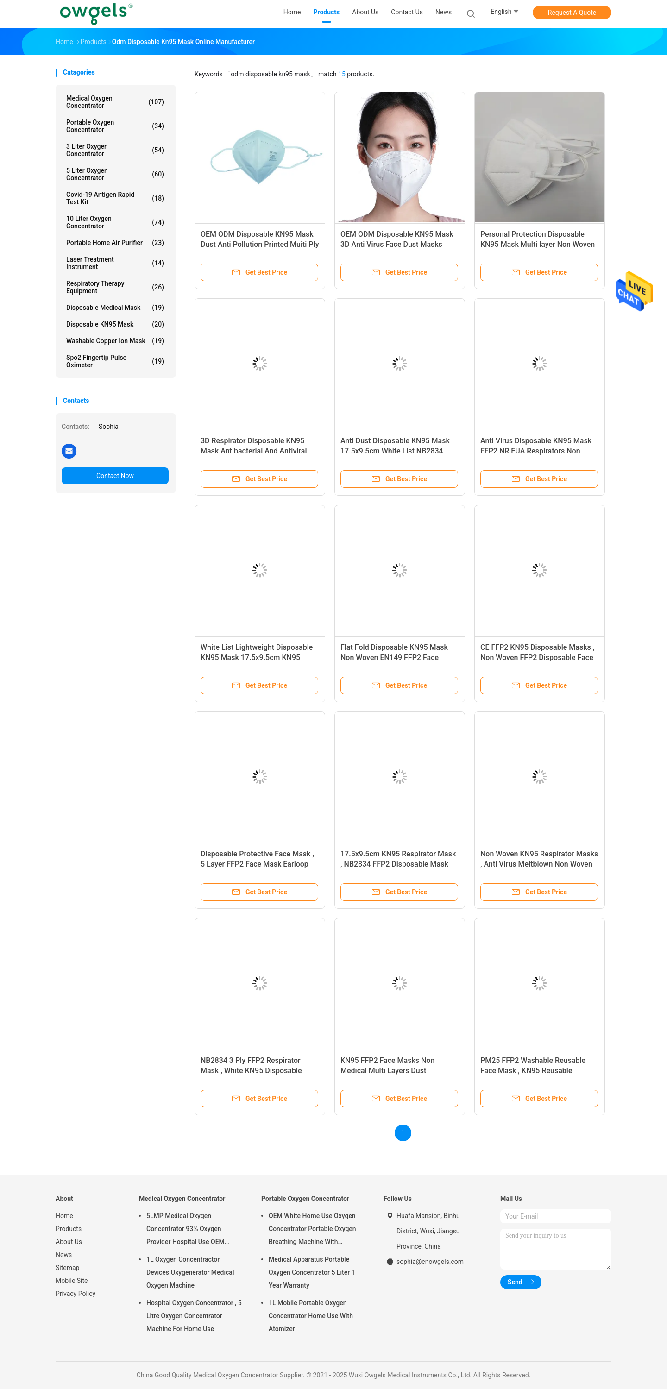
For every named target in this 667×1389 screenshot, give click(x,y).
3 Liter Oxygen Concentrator (115, 150)
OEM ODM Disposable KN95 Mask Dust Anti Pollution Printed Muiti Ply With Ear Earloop (260, 244)
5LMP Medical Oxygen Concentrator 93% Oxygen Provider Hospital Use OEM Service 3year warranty (185, 1230)
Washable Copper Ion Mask (115, 341)
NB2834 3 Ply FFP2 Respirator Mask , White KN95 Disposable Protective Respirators (251, 1070)
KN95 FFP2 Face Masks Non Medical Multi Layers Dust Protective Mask (387, 1070)
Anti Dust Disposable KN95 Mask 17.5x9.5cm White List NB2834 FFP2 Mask (395, 450)
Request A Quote (572, 12)
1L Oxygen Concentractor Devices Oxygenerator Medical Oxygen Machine (190, 1272)
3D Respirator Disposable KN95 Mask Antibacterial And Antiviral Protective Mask (254, 450)
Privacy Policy (75, 1293)
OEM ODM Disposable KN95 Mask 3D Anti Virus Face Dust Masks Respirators (396, 244)
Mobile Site (72, 1280)
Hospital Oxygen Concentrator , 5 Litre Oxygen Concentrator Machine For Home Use (194, 1315)
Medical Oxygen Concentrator (115, 101)
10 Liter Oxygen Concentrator (115, 222)
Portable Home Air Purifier (115, 242)
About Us (69, 1241)
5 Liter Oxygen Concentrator (115, 174)
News (64, 1254)
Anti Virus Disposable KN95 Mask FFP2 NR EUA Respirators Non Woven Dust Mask (535, 450)
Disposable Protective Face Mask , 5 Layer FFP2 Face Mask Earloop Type (257, 864)
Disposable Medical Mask (115, 307)
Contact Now (115, 475)
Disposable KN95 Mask (115, 324)
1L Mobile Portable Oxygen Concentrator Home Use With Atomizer (311, 1315)
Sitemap (67, 1267)
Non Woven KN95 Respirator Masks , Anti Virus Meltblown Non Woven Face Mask (539, 864)
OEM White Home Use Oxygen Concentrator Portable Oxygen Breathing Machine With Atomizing (312, 1230)
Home (64, 1215)
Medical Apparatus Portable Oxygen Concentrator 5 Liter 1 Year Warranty (312, 1272)
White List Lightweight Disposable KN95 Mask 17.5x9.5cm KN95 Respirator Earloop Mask (257, 657)
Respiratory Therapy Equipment (115, 287)
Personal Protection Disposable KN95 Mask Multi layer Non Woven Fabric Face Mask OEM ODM (537, 244)
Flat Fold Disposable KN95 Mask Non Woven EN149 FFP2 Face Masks (394, 657)
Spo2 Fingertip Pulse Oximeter (115, 361)
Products (69, 1228)
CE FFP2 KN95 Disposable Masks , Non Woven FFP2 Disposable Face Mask (537, 657)
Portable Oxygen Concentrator (115, 126)
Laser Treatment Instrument (115, 263)
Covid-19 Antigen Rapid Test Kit (115, 198)
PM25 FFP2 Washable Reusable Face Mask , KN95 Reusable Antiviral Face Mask (532, 1070)
